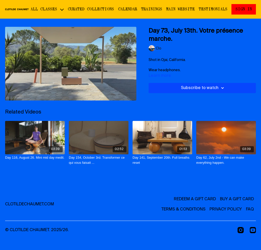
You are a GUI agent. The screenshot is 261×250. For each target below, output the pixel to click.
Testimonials (213, 9)
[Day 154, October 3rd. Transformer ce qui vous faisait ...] (98, 160)
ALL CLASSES (47, 9)
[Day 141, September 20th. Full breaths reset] (162, 160)
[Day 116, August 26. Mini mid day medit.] (35, 157)
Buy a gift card (237, 199)
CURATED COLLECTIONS (91, 9)
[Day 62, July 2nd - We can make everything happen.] (226, 160)
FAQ (250, 209)
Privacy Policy (226, 209)
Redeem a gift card (195, 199)
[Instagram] (241, 230)
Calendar (127, 9)
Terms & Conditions (183, 209)
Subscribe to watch (203, 88)
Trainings (151, 9)
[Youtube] (253, 230)
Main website (180, 9)
